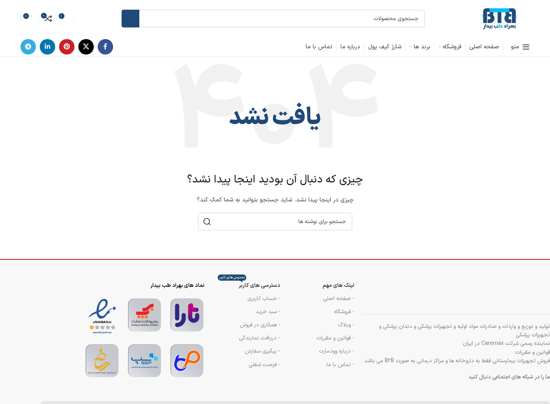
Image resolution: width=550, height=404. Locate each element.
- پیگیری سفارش (262, 351)
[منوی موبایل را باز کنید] (520, 47)
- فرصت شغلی (264, 365)
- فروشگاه (344, 312)
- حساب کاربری (263, 299)
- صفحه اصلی (338, 299)
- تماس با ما (340, 365)
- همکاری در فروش (260, 325)
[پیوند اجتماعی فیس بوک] (105, 47)
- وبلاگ (346, 325)
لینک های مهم (338, 285)
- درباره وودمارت (336, 351)
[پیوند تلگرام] (28, 47)
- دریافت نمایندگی (259, 338)
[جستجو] (273, 18)
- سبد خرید (268, 312)
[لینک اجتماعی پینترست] (66, 47)
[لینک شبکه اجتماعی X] (86, 47)
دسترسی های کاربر (249, 284)
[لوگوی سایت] (499, 18)
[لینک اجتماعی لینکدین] (47, 47)
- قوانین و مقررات (335, 338)
